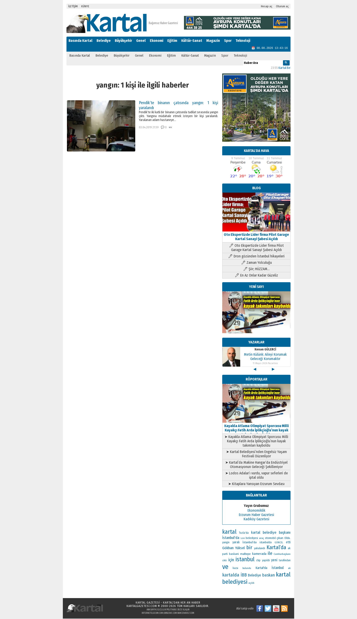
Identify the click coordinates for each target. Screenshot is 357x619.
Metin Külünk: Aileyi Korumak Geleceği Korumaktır (265, 357)
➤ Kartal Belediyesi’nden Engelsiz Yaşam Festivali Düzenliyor (256, 454)
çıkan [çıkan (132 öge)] (280, 538)
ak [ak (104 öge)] (289, 568)
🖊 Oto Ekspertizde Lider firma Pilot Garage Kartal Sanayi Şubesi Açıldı (256, 248)
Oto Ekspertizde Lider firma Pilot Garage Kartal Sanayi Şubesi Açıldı (256, 235)
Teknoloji (243, 40)
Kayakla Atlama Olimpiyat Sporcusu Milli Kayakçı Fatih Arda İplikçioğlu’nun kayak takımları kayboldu (256, 428)
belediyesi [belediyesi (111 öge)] (252, 538)
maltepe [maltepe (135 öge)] (245, 554)
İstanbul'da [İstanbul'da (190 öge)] (230, 538)
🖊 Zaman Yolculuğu (256, 263)
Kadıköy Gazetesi (256, 519)
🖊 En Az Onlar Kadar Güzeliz (256, 276)
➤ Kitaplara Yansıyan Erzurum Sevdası (256, 484)
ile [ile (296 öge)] (270, 553)
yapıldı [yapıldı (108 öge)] (266, 560)
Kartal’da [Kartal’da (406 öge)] (276, 548)
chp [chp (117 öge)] (258, 560)
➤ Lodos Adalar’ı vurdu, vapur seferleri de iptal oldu (256, 475)
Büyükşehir (123, 40)
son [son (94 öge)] (242, 538)
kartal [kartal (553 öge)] (229, 532)
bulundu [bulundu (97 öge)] (246, 568)
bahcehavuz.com (185, 613)
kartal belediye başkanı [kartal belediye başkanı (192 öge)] (271, 533)
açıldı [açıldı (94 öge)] (251, 583)
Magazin (213, 40)
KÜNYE (85, 6)
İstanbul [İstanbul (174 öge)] (278, 568)
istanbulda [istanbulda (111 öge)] (266, 542)
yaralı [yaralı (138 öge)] (236, 543)
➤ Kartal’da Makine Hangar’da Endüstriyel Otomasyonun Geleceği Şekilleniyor (256, 465)
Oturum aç (282, 6)
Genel (141, 40)
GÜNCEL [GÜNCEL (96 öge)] (279, 542)
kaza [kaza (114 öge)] (235, 568)
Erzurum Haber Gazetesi (256, 515)
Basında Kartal (80, 40)
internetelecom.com (152, 613)
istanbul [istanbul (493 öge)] (245, 559)
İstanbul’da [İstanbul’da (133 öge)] (249, 543)
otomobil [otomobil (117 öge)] (270, 538)
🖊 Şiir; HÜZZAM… (256, 269)
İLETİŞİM (73, 6)
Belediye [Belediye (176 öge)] (254, 576)
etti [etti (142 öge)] (288, 543)
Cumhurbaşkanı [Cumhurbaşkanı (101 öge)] (282, 554)
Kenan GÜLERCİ (265, 350)
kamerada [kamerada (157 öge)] (259, 554)
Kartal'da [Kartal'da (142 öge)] (261, 568)
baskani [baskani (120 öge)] (234, 554)
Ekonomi (156, 40)
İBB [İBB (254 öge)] (244, 575)
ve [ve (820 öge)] (225, 567)
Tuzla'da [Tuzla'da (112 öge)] (244, 533)
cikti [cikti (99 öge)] (224, 560)
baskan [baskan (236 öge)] (268, 575)
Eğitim (172, 40)
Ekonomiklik (256, 511)
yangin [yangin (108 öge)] (226, 542)
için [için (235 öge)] (231, 560)
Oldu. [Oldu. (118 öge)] (287, 538)
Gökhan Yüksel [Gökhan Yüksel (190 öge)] (233, 548)
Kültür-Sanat (191, 40)
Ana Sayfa (151, 610)
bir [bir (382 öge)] (249, 548)
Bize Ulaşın (183, 610)
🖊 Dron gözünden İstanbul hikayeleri (256, 256)
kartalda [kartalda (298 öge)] (230, 575)
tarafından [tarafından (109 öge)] (285, 560)
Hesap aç (266, 6)
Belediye (104, 40)
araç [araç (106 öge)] (261, 538)
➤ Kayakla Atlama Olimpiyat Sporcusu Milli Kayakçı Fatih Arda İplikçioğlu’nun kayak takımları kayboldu (256, 441)
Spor (228, 40)
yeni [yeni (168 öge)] (274, 560)
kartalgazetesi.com (142, 606)
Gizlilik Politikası (167, 610)
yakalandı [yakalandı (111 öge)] (259, 548)
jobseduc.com (170, 613)
